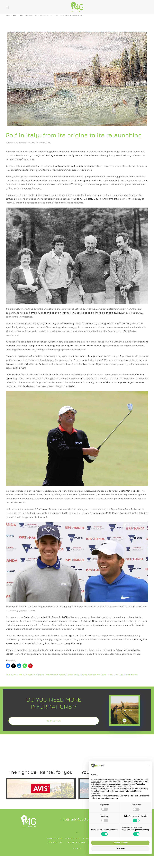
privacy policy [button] (96, 782)
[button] (7, 7)
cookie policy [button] (126, 786)
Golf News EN (44, 142)
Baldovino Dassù (15, 674)
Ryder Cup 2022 (109, 674)
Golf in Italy (73, 674)
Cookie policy (73, 838)
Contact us (54, 721)
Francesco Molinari (55, 674)
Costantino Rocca (34, 674)
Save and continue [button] (120, 843)
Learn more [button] (120, 849)
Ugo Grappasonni (128, 674)
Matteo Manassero (90, 674)
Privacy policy (55, 838)
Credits (77, 849)
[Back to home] (77, 7)
